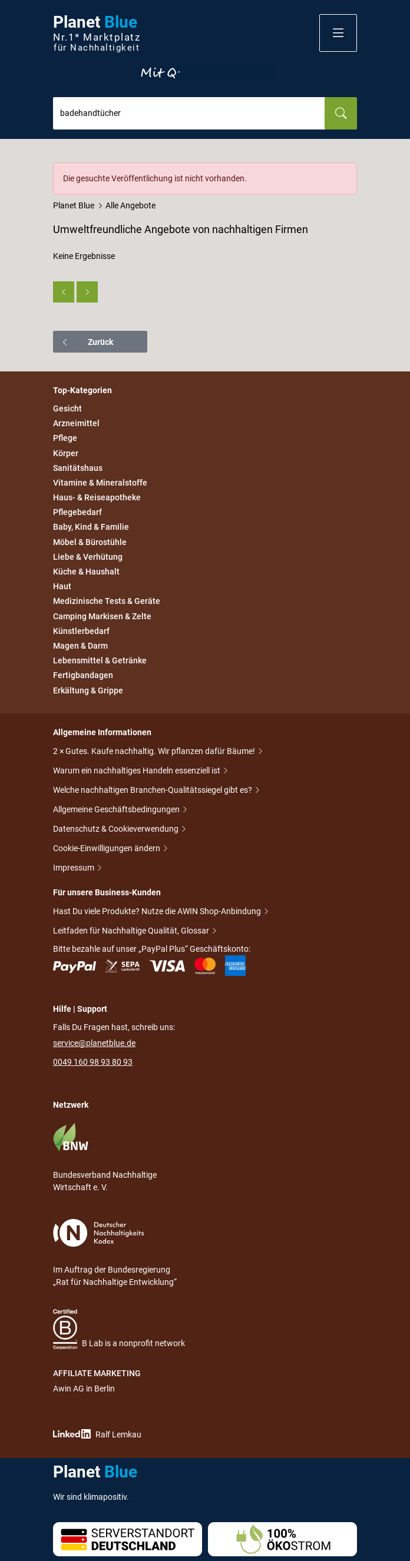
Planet (96, 33)
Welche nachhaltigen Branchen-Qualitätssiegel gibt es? (153, 791)
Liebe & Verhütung (88, 557)
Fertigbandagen (83, 675)
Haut (62, 586)
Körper (65, 453)
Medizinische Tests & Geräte (106, 601)
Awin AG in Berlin (84, 1388)
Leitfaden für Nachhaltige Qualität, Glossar (132, 931)
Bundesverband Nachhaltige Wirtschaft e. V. (105, 1157)
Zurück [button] (87, 342)
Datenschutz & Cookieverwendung (116, 829)
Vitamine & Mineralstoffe (100, 482)
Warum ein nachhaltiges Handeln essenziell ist (137, 771)
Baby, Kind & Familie (91, 527)
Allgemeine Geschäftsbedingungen (117, 810)
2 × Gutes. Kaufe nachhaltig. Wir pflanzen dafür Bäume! (155, 752)
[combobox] (189, 113)
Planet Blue (73, 205)
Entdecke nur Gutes (205, 73)
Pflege (65, 438)
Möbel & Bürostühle (90, 542)
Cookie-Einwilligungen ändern (107, 849)
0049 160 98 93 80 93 (93, 1062)
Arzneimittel (76, 423)
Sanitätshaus (77, 468)
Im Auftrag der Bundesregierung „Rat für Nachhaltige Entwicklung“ (115, 1253)
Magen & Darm (80, 645)
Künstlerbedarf (81, 631)
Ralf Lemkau (97, 1434)
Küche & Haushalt (86, 571)
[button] (338, 33)
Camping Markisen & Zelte (102, 616)
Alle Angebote (130, 205)
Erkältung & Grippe (88, 690)
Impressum (74, 868)
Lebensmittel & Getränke (100, 660)
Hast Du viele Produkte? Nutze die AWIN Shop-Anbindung (158, 912)
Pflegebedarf (77, 512)
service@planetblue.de (94, 1043)
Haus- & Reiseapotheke (97, 497)
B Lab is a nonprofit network (119, 1329)
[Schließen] (348, 170)
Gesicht (67, 408)
